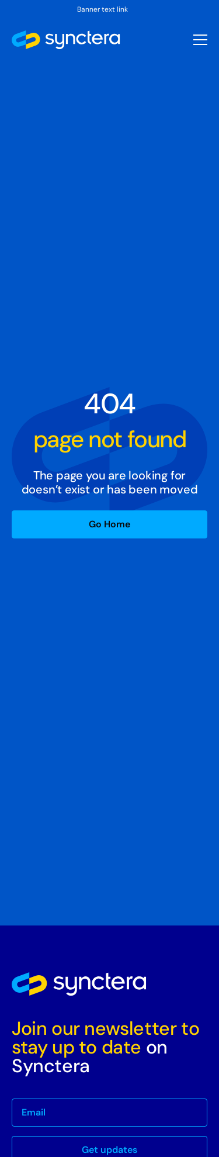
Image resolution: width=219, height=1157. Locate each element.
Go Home (109, 524)
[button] (200, 39)
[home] (66, 39)
